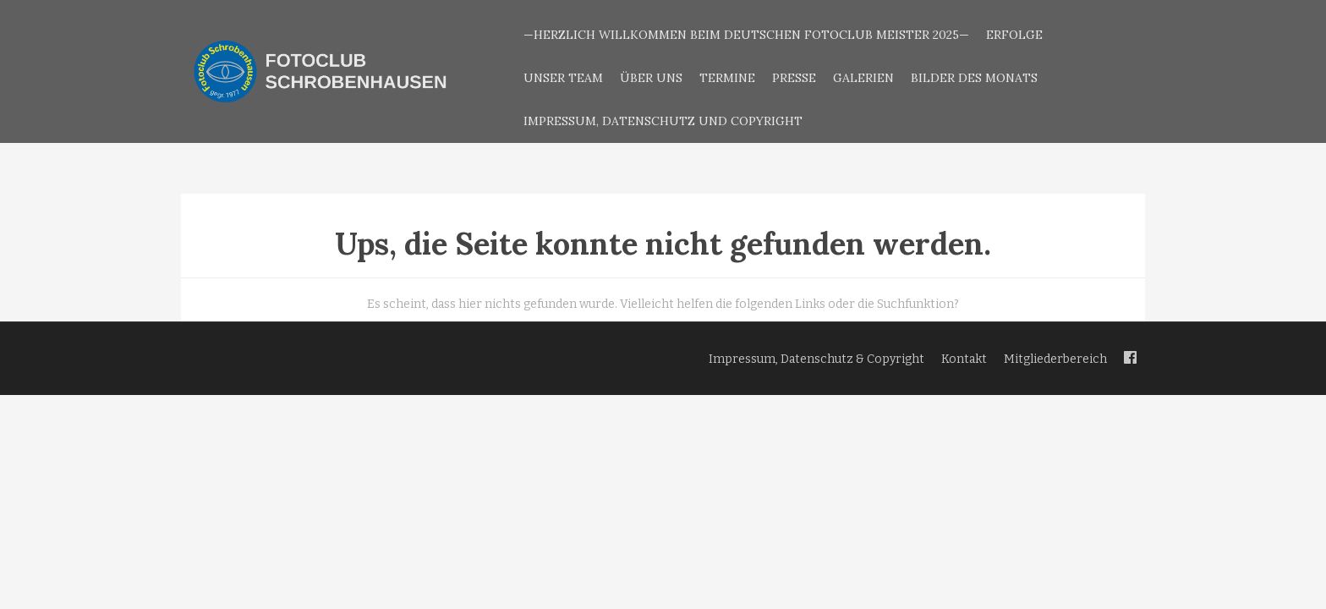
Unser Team (563, 77)
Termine (727, 77)
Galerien (863, 77)
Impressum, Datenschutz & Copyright (816, 359)
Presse (794, 77)
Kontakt (964, 359)
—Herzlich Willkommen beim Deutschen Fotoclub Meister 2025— (746, 34)
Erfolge (1014, 34)
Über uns (651, 77)
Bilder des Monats (974, 77)
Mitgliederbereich (1055, 359)
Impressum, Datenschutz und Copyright (663, 121)
